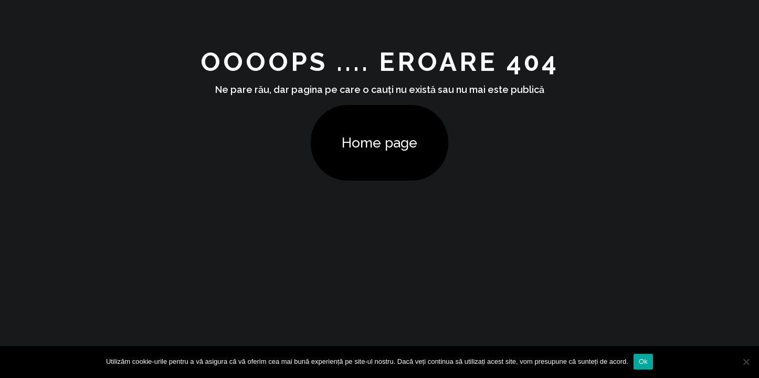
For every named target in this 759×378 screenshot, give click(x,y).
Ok (643, 361)
